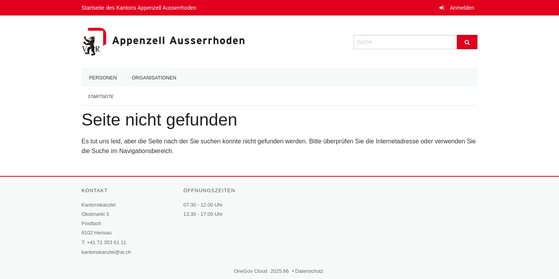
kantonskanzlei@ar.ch (106, 252)
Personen (103, 78)
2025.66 (279, 271)
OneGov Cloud (251, 271)
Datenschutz (310, 271)
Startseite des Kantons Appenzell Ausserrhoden (140, 8)
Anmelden (462, 8)
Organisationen (154, 78)
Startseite (101, 96)
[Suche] (467, 42)
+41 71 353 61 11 (107, 242)
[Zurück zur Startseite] (163, 41)
